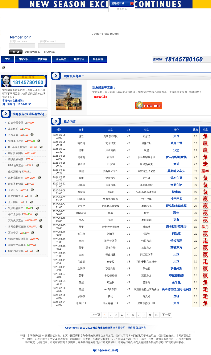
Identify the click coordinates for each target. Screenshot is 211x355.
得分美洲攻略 (15, 141)
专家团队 (24, 59)
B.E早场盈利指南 (17, 147)
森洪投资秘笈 (15, 159)
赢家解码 (13, 128)
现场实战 (61, 59)
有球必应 (13, 189)
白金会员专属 (15, 122)
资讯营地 (98, 59)
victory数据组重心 (18, 238)
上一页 (95, 314)
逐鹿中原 (13, 232)
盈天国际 (13, 202)
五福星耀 (13, 134)
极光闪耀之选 (15, 196)
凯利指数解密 (15, 177)
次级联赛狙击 (15, 208)
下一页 (166, 314)
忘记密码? (49, 52)
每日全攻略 (14, 214)
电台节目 (79, 59)
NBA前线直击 (16, 165)
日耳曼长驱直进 (17, 226)
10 (156, 315)
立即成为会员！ (33, 52)
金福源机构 (14, 171)
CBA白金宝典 (16, 251)
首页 (7, 59)
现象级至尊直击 (17, 244)
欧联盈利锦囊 (15, 183)
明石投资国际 (15, 153)
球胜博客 (42, 59)
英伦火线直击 (15, 220)
